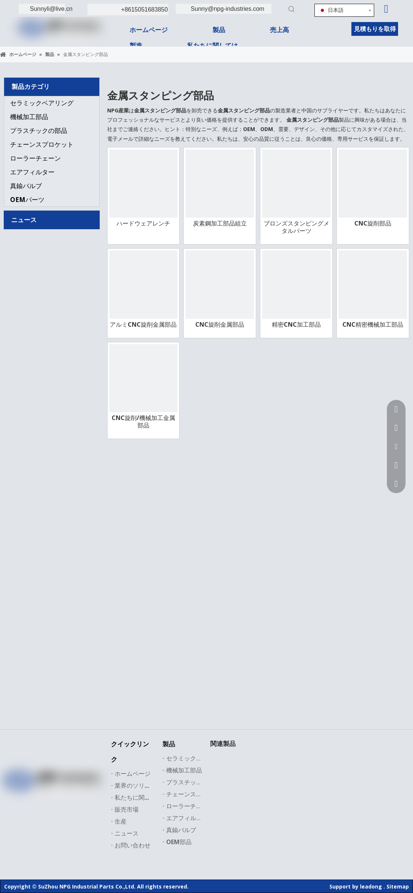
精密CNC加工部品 (296, 324)
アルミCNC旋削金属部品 (143, 324)
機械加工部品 (29, 116)
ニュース (127, 833)
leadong (371, 886)
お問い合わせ (132, 845)
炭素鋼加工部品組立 (220, 223)
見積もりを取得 (375, 29)
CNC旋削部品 (372, 223)
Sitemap (397, 886)
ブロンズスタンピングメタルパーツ (296, 227)
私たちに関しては (138, 797)
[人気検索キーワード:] (291, 9)
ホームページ (132, 773)
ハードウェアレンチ (143, 223)
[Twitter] (51, 800)
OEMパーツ (27, 199)
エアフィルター (32, 172)
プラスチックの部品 (38, 130)
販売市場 (127, 809)
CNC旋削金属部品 (219, 324)
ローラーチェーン (35, 158)
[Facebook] (20, 800)
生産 (121, 821)
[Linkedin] (386, 8)
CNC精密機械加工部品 (372, 324)
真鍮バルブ (26, 185)
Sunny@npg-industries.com (227, 9)
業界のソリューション (144, 785)
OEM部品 (179, 842)
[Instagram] (81, 800)
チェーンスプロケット (42, 144)
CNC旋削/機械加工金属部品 (143, 421)
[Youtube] (66, 800)
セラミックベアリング (42, 103)
